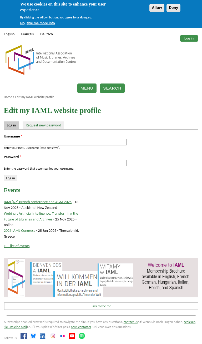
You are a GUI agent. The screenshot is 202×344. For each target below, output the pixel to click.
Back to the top (101, 306)
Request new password (43, 125)
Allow (157, 8)
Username (13, 136)
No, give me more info (37, 23)
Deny (173, 8)
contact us (132, 322)
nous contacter (82, 327)
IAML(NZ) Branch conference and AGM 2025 (38, 201)
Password (13, 156)
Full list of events (17, 245)
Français (27, 34)
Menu (86, 88)
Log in (189, 38)
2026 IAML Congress (19, 230)
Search (112, 88)
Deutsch (46, 34)
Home (8, 97)
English (9, 34)
